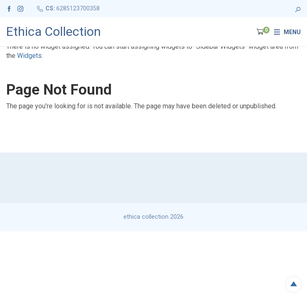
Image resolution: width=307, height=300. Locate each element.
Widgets (29, 56)
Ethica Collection (53, 31)
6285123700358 (78, 8)
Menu (292, 32)
